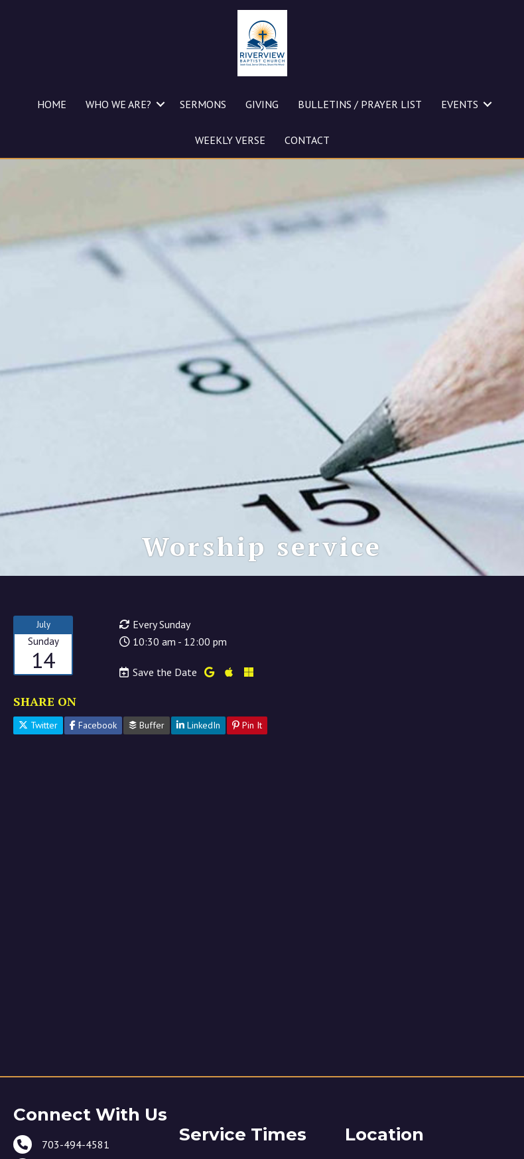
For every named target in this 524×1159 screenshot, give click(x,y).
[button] (160, 104)
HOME (51, 104)
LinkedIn (198, 772)
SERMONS (203, 104)
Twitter (38, 772)
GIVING (262, 104)
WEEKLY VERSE (230, 140)
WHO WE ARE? (118, 104)
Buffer (146, 772)
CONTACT (307, 140)
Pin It (247, 772)
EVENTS (459, 104)
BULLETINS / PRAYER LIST (360, 104)
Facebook (93, 772)
